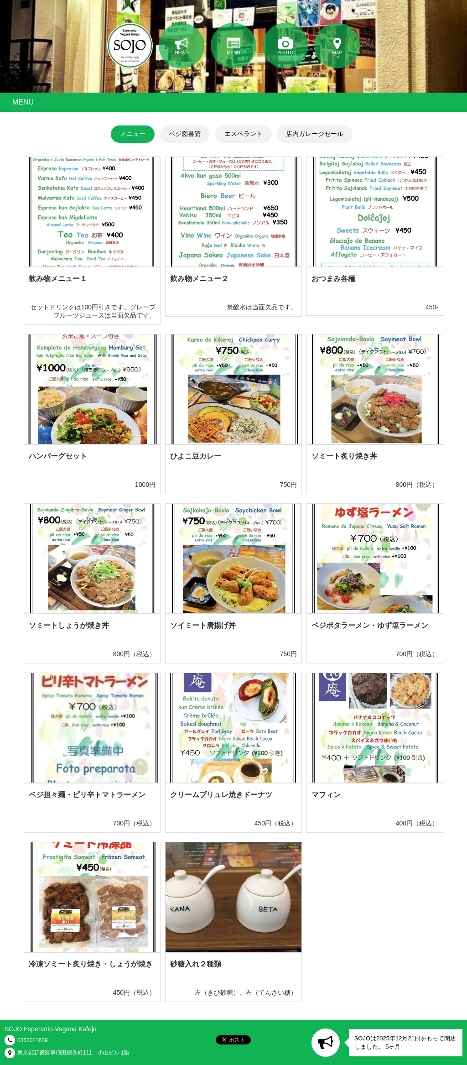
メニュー (132, 133)
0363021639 (32, 1040)
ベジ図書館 (185, 133)
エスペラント (243, 133)
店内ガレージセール (314, 133)
